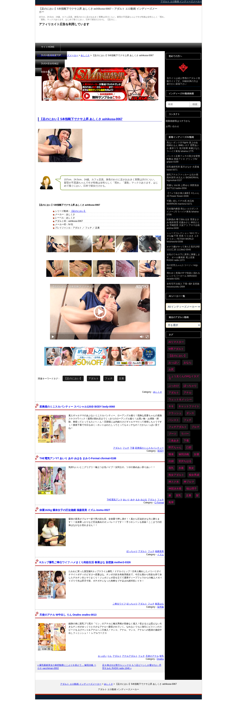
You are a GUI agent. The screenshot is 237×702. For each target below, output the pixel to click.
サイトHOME (47, 47)
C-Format (159, 502)
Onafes (160, 659)
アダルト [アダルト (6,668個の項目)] (173, 392)
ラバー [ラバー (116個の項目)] (185, 433)
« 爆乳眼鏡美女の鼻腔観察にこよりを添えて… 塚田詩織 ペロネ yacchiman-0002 (66, 667)
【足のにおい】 (78, 211)
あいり (126, 499)
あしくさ (85, 55)
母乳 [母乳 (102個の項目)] (171, 467)
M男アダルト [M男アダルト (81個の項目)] (176, 348)
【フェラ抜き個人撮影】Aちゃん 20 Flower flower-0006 (183, 194)
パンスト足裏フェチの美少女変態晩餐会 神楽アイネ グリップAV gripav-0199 (183, 159)
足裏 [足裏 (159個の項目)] (188, 495)
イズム (160, 554)
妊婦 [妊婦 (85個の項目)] (171, 461)
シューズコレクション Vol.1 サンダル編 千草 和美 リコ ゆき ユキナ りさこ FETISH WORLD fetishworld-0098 (183, 237)
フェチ (109, 378)
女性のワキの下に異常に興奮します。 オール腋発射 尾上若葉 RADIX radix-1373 (183, 257)
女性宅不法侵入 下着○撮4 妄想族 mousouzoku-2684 (183, 285)
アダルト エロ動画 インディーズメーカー (57, 55)
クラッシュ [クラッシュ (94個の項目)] (174, 413)
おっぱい (102, 656)
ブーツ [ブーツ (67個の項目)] (172, 433)
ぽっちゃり (132, 551)
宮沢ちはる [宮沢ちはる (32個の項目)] (184, 461)
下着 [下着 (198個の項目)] (186, 440)
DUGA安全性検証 (107, 47)
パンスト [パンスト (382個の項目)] (173, 419)
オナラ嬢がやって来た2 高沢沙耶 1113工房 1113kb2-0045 (183, 248)
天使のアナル (152, 656)
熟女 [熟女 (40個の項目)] (191, 467)
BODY (161, 451)
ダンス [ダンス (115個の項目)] (190, 413)
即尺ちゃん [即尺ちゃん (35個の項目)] (174, 447)
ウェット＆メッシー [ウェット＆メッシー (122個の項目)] (180, 399)
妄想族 (160, 607)
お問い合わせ (172, 126)
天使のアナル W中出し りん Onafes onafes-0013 (67, 614)
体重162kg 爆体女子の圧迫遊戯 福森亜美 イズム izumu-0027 (74, 510)
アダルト (93, 378)
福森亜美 (159, 551)
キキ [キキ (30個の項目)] (171, 406)
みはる (143, 499)
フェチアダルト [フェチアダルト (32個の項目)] (177, 426)
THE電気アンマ (114, 499)
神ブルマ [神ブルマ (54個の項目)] (189, 481)
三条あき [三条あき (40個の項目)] (173, 440)
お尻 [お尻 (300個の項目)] (171, 369)
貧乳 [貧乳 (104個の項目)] (178, 495)
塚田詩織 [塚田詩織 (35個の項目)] (183, 454)
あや (132, 499)
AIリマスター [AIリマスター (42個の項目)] (176, 341)
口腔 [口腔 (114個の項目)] (188, 447)
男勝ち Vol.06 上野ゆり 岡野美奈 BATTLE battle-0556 (183, 187)
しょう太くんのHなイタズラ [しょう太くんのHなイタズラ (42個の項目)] (183, 377)
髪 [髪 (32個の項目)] (197, 495)
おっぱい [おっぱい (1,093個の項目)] (173, 362)
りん (109, 656)
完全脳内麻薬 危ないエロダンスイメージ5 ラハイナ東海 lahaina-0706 (183, 211)
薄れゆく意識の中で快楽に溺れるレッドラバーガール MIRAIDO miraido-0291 (183, 276)
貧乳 (161, 656)
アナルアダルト (130, 656)
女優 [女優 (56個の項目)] (196, 454)
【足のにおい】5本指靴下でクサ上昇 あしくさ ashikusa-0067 (81, 119)
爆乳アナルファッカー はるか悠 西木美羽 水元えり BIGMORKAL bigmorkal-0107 (183, 177)
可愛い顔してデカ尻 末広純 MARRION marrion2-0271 (180, 202)
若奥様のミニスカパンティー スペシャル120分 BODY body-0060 (77, 406)
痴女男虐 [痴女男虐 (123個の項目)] (194, 474)
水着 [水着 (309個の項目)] (181, 467)
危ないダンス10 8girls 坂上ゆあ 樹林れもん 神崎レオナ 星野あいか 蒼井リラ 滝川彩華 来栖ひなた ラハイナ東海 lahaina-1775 (183, 147)
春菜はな (159, 603)
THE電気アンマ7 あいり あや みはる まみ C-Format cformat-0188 (77, 458)
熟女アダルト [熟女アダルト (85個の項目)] (176, 474)
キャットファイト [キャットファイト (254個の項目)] (188, 406)
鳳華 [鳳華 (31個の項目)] (171, 502)
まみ (137, 499)
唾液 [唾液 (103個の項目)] (171, 454)
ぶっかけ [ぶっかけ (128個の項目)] (173, 385)
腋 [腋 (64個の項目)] (169, 495)
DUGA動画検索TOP (76, 47)
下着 (132, 448)
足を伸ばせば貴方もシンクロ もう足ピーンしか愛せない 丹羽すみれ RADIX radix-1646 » (131, 667)
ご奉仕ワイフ (119, 603)
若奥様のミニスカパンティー (149, 448)
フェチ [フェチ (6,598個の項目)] (187, 419)
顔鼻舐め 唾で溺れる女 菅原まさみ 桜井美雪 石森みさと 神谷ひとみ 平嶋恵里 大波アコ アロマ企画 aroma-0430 (183, 223)
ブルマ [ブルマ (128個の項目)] (195, 426)
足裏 (121, 378)
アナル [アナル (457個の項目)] (187, 392)
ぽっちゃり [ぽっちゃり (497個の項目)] (190, 385)
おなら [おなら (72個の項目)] (187, 362)
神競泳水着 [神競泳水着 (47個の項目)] (174, 488)
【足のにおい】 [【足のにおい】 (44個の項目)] (177, 355)
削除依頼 (132, 47)
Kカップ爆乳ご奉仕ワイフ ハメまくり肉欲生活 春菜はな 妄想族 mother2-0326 (85, 562)
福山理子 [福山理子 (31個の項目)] (191, 488)
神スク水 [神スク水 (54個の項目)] (173, 481)
